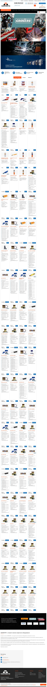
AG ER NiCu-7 (21, 523)
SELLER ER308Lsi (4, 355)
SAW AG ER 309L (13, 250)
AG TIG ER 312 (3, 278)
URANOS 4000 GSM (4, 250)
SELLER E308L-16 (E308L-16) (13, 128)
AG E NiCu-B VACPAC (31, 430)
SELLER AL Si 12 (12, 430)
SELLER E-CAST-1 (31, 355)
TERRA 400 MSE (22, 199)
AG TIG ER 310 (21, 250)
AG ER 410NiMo (30, 476)
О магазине (26, 0)
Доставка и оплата (33, 673)
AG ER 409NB (21, 454)
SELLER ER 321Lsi (13, 454)
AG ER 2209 (30, 500)
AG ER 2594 (3, 523)
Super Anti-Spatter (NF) (22, 128)
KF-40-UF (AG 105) (4, 102)
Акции (31, 672)
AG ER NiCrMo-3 (13, 548)
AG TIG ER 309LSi (31, 199)
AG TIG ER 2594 (21, 476)
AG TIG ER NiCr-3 (4, 500)
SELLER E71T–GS (22, 102)
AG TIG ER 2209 (30, 454)
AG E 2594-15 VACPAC (31, 548)
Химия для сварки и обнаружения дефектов (20, 675)
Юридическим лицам (42, 7)
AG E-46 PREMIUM (4, 128)
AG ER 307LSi (30, 102)
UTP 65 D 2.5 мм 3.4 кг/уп (23, 226)
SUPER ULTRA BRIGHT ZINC (22, 176)
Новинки (30, 77)
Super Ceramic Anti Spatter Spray (22, 158)
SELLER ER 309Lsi (31, 382)
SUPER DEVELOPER (13, 175)
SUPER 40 (12, 86)
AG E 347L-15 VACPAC (31, 523)
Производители (31, 0)
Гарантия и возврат (33, 674)
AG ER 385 (21, 430)
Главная (22, 0)
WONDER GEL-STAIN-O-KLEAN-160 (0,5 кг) (4, 158)
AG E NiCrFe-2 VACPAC (23, 571)
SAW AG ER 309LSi (13, 226)
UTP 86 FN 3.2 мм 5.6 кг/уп (4, 200)
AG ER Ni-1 (12, 523)
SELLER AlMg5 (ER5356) (21, 278)
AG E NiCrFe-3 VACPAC (31, 571)
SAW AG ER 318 (21, 355)
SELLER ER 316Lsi (4, 430)
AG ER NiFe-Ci (21, 548)
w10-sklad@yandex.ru (42, 6)
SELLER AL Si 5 (21, 382)
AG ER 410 (12, 476)
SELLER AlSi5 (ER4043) (5, 226)
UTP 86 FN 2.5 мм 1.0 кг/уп (13, 158)
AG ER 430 (12, 500)
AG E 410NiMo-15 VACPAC (13, 571)
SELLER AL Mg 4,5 (4, 476)
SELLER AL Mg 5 (12, 355)
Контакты (43, 0)
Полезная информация (37, 0)
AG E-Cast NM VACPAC (14, 382)
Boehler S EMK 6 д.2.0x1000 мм (4, 176)
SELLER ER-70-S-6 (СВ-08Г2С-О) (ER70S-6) (14, 103)
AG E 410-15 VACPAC (4, 571)
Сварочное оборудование (19, 673)
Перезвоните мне (42, 3)
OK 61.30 (29, 278)
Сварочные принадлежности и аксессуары (19, 677)
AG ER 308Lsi (30, 175)
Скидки (24, 77)
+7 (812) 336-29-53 (30, 3)
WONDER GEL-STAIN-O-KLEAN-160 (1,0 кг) (31, 87)
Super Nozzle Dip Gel (22, 86)
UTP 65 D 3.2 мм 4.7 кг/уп (32, 226)
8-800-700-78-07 (18, 3)
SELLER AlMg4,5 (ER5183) (13, 278)
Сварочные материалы (18, 672)
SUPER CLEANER (31, 128)
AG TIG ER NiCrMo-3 (22, 500)
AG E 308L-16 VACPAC (31, 250)
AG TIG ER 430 (3, 454)
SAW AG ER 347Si (4, 382)
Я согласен (43, 685)
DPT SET (2, 86)
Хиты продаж (17, 77)
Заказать (7, 191)
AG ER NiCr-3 (3, 548)
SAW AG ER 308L (13, 199)
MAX (36, 3)
